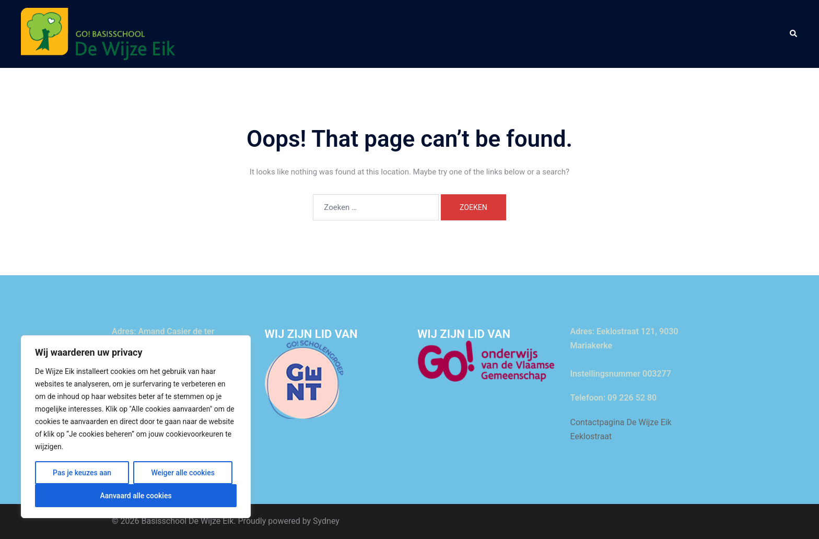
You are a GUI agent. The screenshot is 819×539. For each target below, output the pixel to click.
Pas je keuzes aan (82, 472)
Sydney (326, 521)
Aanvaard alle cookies (135, 495)
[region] (136, 426)
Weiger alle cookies (182, 472)
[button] (794, 34)
